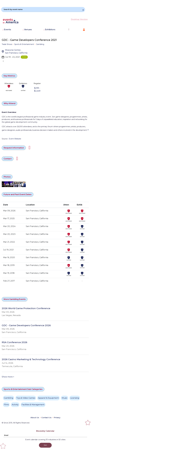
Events (7, 29)
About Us (34, 417)
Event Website (15, 139)
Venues (28, 29)
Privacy (57, 417)
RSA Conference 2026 (14, 342)
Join (45, 445)
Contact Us (46, 417)
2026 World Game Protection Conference (26, 308)
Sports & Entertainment (24, 44)
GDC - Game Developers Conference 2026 (26, 325)
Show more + (8, 377)
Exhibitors (50, 29)
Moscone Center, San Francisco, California (16, 51)
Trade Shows (7, 44)
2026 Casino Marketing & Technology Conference (31, 359)
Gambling (40, 44)
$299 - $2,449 (37, 89)
